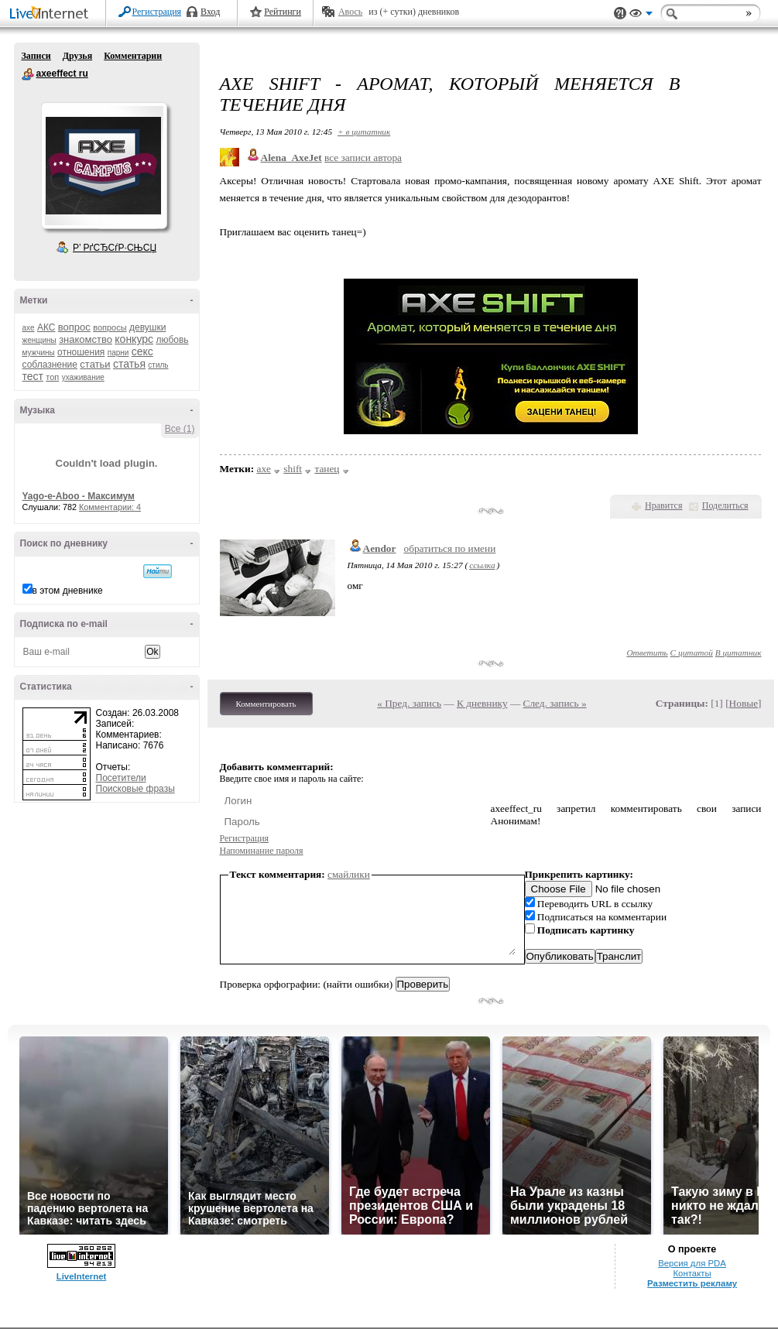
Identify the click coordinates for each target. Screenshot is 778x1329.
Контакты (692, 1273)
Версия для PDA (692, 1263)
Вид (641, 15)
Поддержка (620, 13)
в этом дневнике (68, 590)
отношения (81, 352)
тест (32, 376)
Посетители (121, 777)
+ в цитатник (364, 131)
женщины (39, 340)
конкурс (134, 339)
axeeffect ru (28, 74)
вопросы (109, 327)
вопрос (74, 327)
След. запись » (555, 703)
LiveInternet (52, 14)
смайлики (348, 874)
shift (292, 468)
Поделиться (725, 505)
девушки (147, 327)
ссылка (482, 565)
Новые (743, 703)
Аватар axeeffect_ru (104, 166)
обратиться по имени (449, 548)
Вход (210, 11)
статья (129, 364)
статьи (95, 364)
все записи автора (363, 157)
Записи (36, 55)
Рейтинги (282, 11)
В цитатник (738, 652)
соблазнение (50, 364)
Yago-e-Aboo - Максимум (78, 496)
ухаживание (83, 377)
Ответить (646, 652)
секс (142, 351)
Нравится (663, 505)
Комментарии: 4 (110, 507)
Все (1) (180, 428)
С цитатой (691, 652)
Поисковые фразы (135, 788)
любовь (172, 339)
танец (326, 468)
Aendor (379, 548)
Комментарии (133, 55)
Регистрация (157, 11)
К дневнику (482, 703)
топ (52, 377)
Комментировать (266, 703)
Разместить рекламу (692, 1283)
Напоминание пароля (261, 850)
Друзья (77, 55)
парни (118, 352)
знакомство (85, 339)
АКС (46, 327)
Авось (350, 11)
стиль (158, 365)
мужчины (38, 352)
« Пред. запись (409, 703)
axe (28, 328)
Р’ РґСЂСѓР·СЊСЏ (114, 247)
